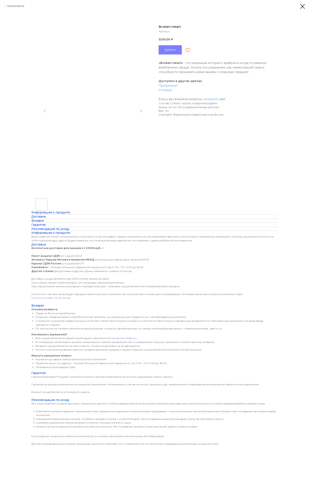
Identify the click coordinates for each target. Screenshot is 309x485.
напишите (210, 99)
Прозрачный (168, 85)
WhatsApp (125, 271)
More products (15, 5)
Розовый (165, 90)
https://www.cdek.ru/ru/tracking (50, 297)
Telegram (131, 338)
